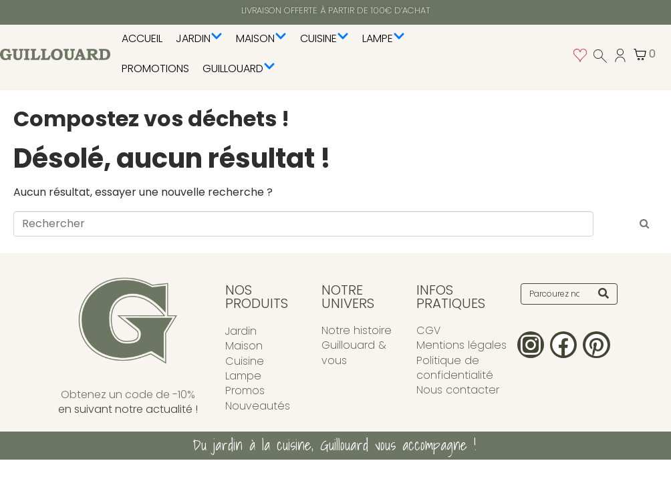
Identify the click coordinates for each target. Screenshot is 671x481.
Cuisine (324, 38)
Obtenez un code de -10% (128, 394)
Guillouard (239, 68)
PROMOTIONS (155, 68)
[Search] (603, 294)
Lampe (383, 38)
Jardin (199, 38)
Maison (261, 38)
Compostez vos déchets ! (151, 119)
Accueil (142, 38)
